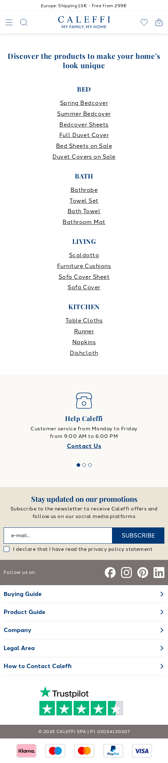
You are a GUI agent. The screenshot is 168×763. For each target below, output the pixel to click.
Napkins (84, 342)
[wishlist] (144, 22)
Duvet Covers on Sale (84, 156)
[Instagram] (126, 572)
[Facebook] (110, 572)
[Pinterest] (142, 572)
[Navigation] (9, 22)
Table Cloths (84, 320)
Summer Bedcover (84, 113)
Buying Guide (23, 594)
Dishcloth (84, 353)
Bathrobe (84, 190)
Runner (84, 331)
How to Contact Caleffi (38, 666)
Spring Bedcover (84, 103)
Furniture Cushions (84, 266)
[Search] (23, 22)
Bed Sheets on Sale (84, 145)
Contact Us (84, 446)
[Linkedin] (159, 572)
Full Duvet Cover (84, 135)
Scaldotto (84, 255)
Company (17, 630)
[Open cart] (159, 22)
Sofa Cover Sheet (84, 276)
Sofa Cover (84, 287)
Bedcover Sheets (83, 124)
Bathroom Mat (84, 222)
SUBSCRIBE (138, 535)
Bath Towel (84, 211)
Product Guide (24, 612)
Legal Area (19, 648)
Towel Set (83, 200)
